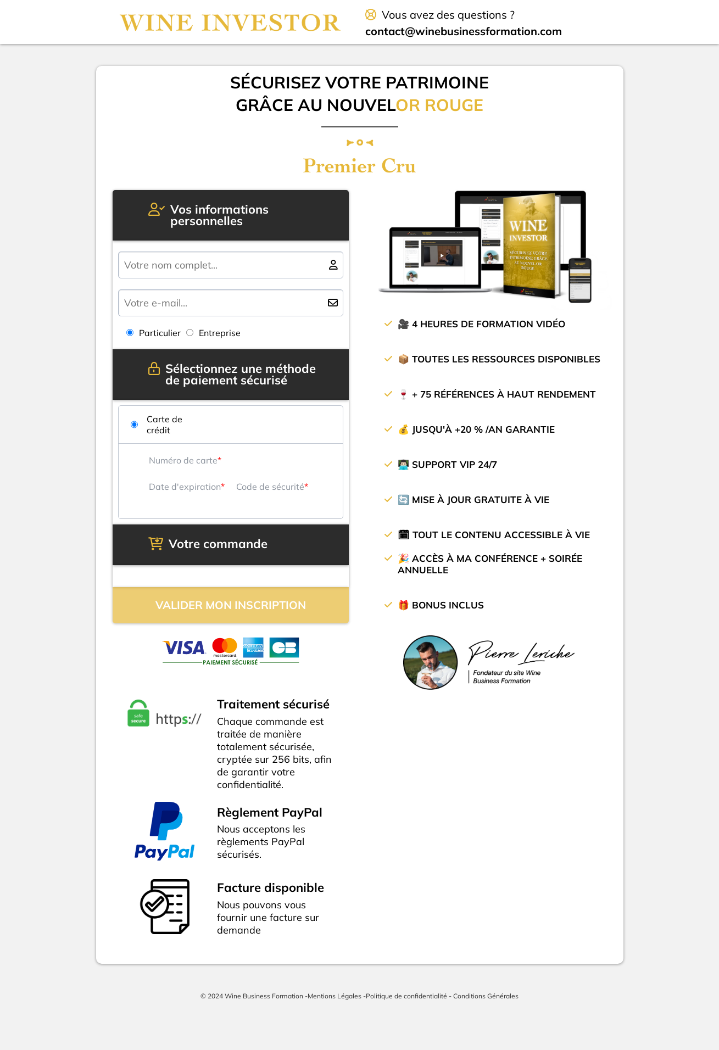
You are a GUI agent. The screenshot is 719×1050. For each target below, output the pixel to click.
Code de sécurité (270, 486)
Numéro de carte (183, 460)
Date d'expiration (185, 486)
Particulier (153, 332)
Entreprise (213, 332)
